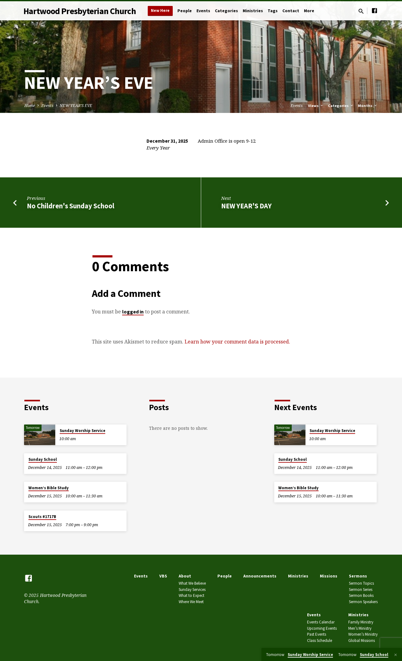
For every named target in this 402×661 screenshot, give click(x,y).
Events (203, 10)
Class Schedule (319, 640)
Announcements (259, 576)
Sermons (358, 576)
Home (29, 105)
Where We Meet (191, 601)
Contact (290, 10)
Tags (273, 10)
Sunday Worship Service (82, 430)
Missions (328, 576)
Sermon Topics (361, 583)
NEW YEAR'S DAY (246, 205)
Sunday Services (192, 589)
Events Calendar (321, 622)
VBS (163, 576)
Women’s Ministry (363, 634)
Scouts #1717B (42, 516)
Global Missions (361, 640)
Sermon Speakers (363, 601)
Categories (226, 10)
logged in (133, 311)
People (184, 10)
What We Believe (192, 583)
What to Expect (191, 595)
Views (316, 105)
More (309, 10)
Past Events (316, 634)
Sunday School (42, 459)
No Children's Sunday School (70, 205)
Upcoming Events (322, 628)
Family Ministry (360, 622)
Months (368, 105)
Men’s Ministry (359, 628)
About (185, 576)
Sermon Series (360, 589)
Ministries (253, 10)
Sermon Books (361, 595)
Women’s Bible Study (48, 488)
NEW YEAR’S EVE (76, 105)
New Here (160, 10)
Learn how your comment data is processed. (237, 341)
